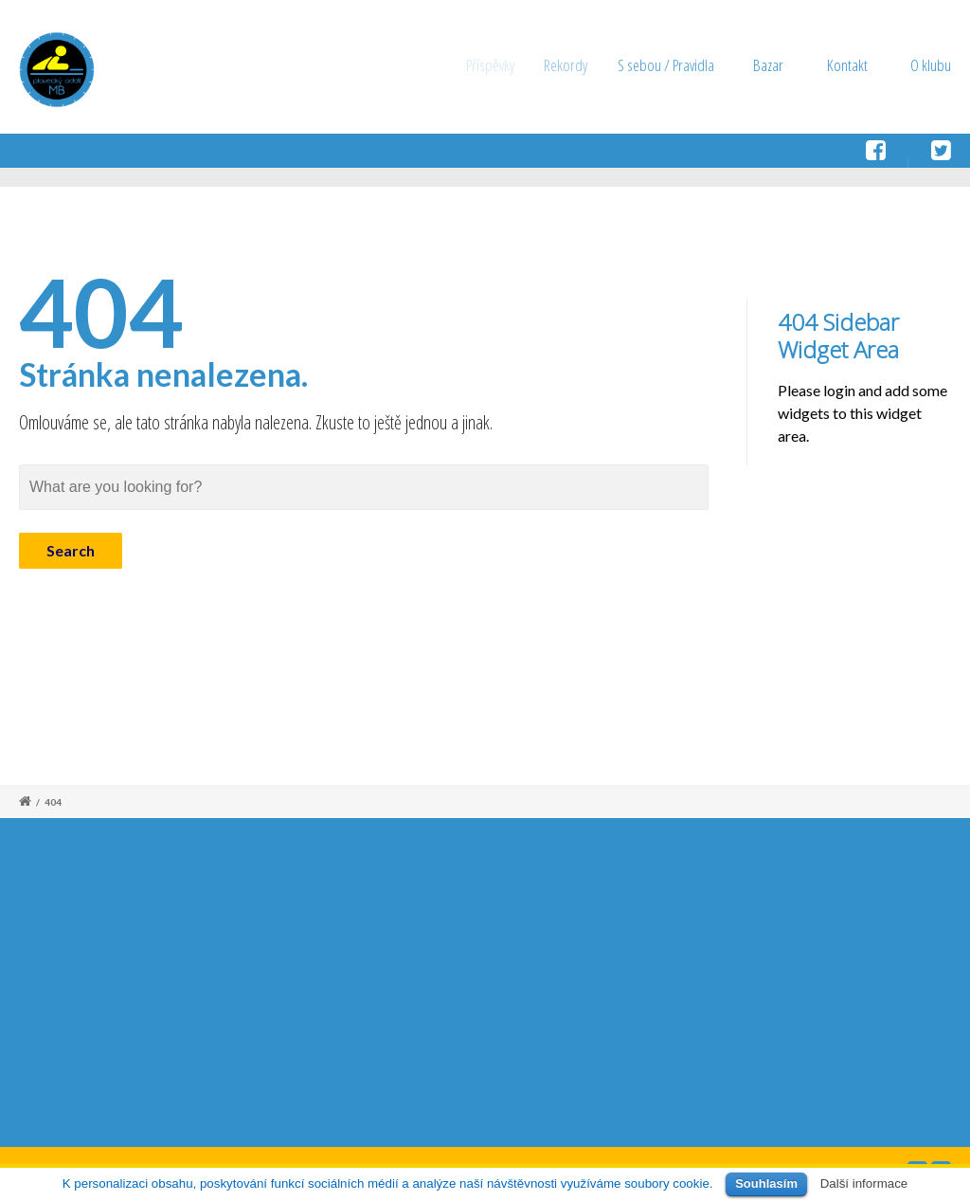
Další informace (864, 1183)
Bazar (770, 65)
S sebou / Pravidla (672, 65)
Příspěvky (496, 65)
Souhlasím (766, 1183)
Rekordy (575, 65)
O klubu (930, 65)
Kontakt (847, 65)
